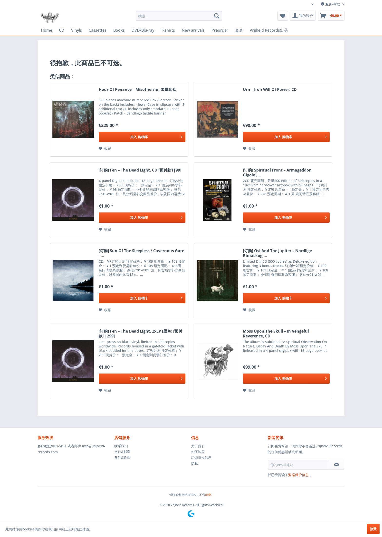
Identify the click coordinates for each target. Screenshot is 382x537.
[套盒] (239, 30)
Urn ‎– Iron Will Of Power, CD (270, 89)
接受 (373, 529)
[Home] (47, 30)
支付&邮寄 (122, 451)
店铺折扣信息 (201, 457)
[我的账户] (302, 16)
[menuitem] (179, 16)
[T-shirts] (168, 30)
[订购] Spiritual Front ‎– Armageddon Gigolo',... (277, 172)
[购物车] (331, 16)
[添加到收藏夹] (105, 149)
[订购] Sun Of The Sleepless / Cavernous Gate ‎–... (141, 253)
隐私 (194, 463)
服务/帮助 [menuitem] (331, 4)
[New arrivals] (193, 30)
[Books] (119, 30)
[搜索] (217, 16)
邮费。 (209, 495)
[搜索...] (179, 16)
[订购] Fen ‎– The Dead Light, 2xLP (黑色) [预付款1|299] (140, 333)
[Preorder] (220, 30)
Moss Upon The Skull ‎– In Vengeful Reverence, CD (276, 333)
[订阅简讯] (336, 465)
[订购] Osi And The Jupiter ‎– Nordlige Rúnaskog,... (277, 253)
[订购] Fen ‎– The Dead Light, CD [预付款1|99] (140, 170)
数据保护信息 (298, 474)
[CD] (62, 30)
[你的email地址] (298, 465)
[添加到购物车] (142, 137)
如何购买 (198, 451)
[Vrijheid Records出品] (268, 30)
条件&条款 (122, 457)
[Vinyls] (76, 30)
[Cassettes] (97, 30)
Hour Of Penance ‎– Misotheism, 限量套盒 (137, 89)
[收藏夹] (282, 16)
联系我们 (121, 446)
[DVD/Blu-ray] (143, 30)
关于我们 (198, 446)
